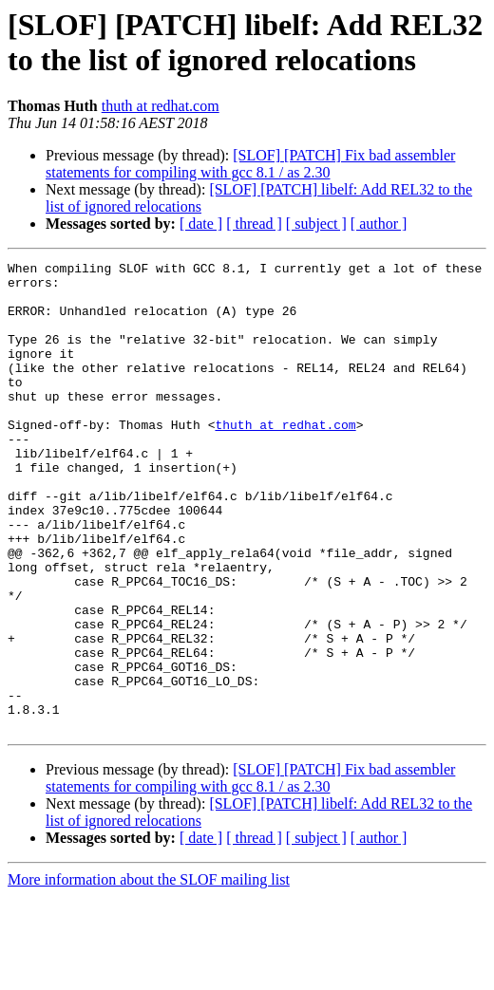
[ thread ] (254, 223)
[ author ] (379, 223)
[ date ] (201, 223)
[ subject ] (316, 223)
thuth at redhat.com (160, 106)
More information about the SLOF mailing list (149, 973)
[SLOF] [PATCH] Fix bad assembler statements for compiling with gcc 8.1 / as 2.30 (250, 163)
